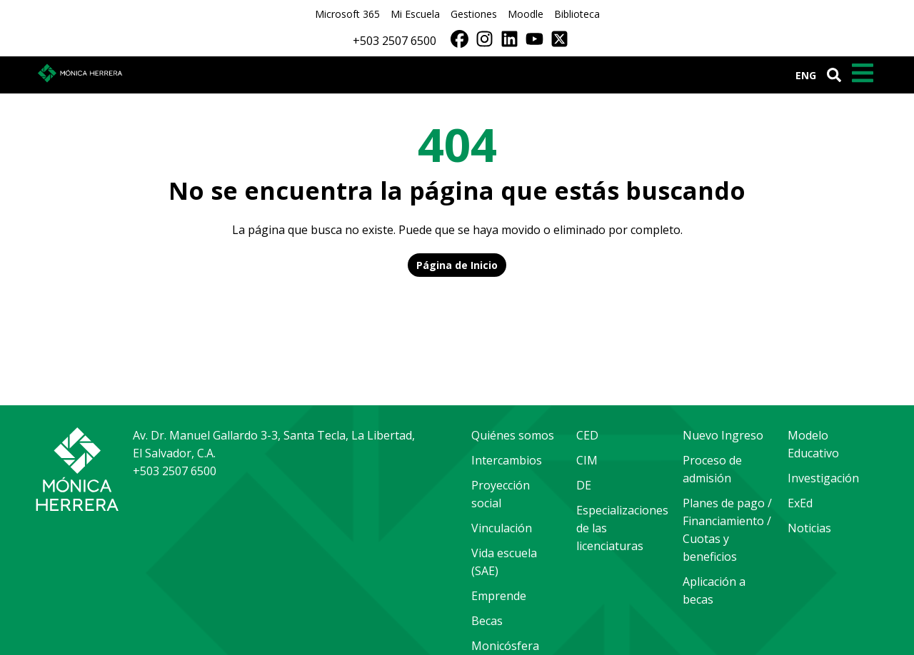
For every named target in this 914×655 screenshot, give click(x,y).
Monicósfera (505, 646)
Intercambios (506, 460)
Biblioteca (577, 14)
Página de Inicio (457, 265)
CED (587, 435)
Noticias (809, 528)
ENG (805, 75)
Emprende (498, 596)
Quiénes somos (512, 435)
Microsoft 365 (347, 14)
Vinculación (501, 528)
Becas (487, 621)
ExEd (800, 503)
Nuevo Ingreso (723, 435)
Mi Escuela (415, 14)
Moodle (525, 14)
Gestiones (474, 14)
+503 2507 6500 (394, 41)
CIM (587, 460)
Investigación (823, 478)
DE (583, 485)
